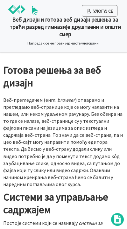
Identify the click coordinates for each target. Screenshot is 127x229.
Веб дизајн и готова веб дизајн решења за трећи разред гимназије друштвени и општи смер (65, 27)
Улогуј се (100, 11)
